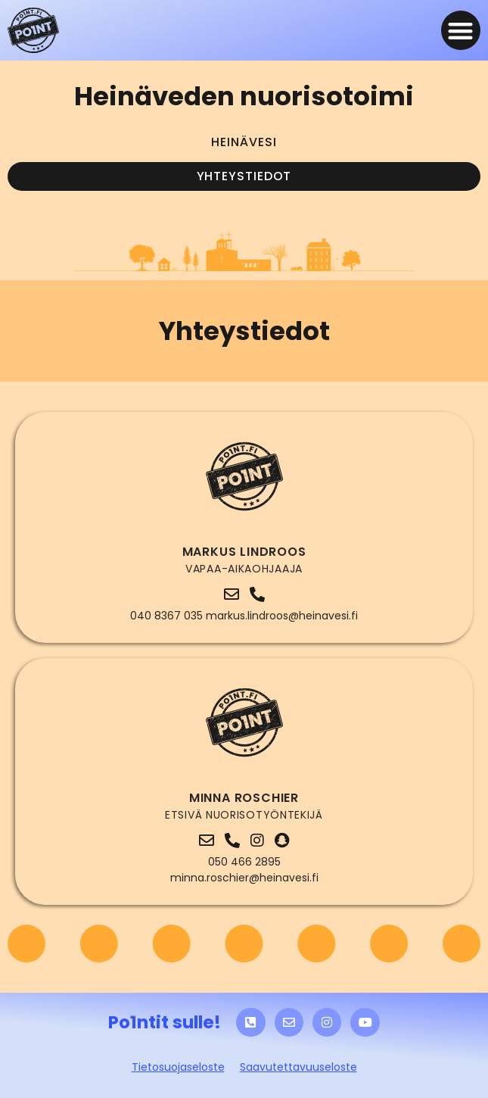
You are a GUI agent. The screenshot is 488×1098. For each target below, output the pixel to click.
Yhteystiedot (244, 176)
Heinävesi (243, 142)
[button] (461, 31)
